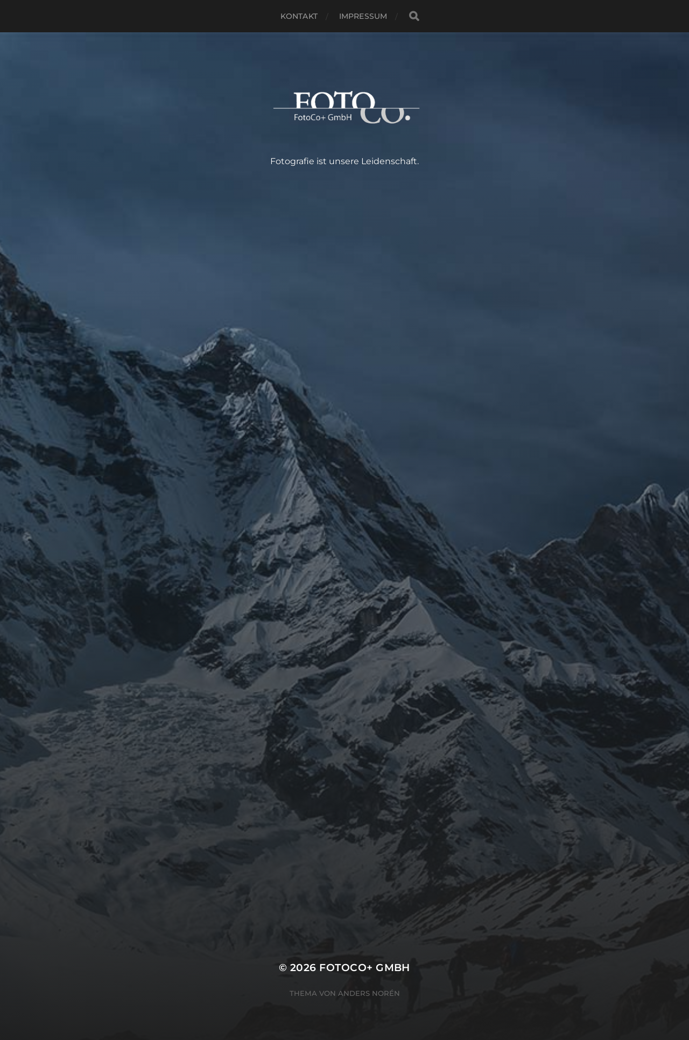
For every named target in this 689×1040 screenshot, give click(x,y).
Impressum (363, 16)
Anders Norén (369, 993)
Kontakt (299, 16)
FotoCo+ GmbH (364, 967)
